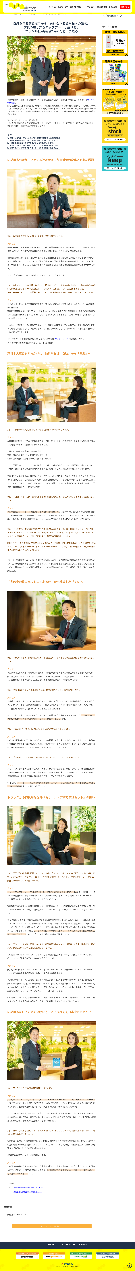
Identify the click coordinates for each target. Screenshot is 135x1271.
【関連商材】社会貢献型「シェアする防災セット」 (35, 1192)
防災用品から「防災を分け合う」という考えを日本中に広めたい (34, 148)
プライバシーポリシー (67, 1244)
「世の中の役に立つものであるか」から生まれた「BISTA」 (32, 143)
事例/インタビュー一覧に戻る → (51, 1227)
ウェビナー (91, 7)
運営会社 (51, 1244)
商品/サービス (63, 7)
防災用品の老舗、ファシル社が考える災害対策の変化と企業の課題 (35, 138)
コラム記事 (114, 7)
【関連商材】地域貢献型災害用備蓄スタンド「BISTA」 (36, 1187)
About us (52, 7)
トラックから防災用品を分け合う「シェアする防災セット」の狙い (35, 145)
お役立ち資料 (102, 7)
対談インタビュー (77, 7)
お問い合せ (125, 7)
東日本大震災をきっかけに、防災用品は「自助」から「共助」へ (34, 140)
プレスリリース (61, 339)
